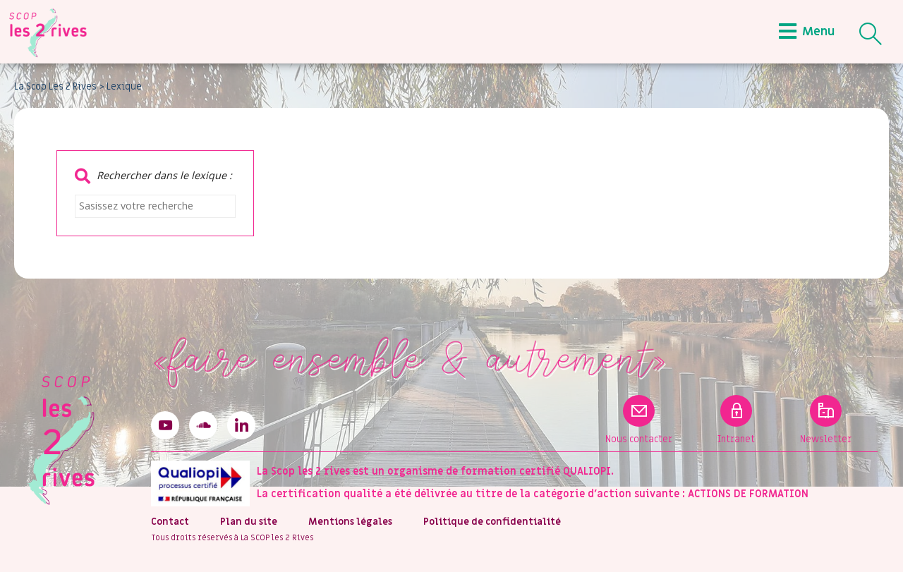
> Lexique (120, 86)
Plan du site (248, 522)
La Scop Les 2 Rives (55, 86)
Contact (170, 522)
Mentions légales (350, 522)
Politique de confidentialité (492, 522)
